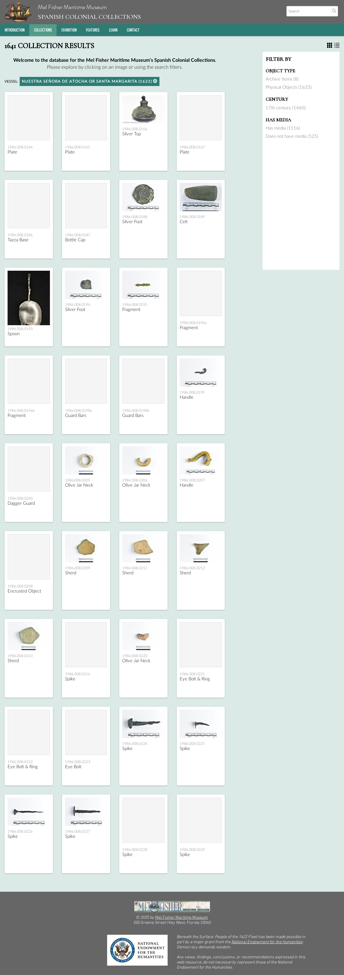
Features (93, 30)
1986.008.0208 (20, 586)
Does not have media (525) (292, 136)
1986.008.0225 (192, 743)
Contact (133, 30)
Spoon (14, 334)
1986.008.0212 (192, 568)
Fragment (131, 309)
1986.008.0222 (20, 762)
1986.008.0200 (20, 498)
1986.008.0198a (78, 410)
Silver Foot (132, 222)
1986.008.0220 (134, 656)
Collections (43, 30)
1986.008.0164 (20, 147)
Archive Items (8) (282, 79)
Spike (70, 679)
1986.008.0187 (77, 235)
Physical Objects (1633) (289, 87)
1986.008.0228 (134, 849)
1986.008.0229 (192, 849)
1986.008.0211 (134, 568)
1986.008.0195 (134, 304)
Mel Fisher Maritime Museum (73, 12)
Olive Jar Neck (79, 485)
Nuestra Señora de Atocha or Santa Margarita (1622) (89, 81)
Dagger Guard (21, 503)
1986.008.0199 (192, 392)
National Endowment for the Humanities (267, 942)
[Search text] (308, 11)
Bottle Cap (75, 240)
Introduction (15, 30)
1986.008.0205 (77, 480)
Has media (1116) (283, 128)
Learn (113, 30)
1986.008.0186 (20, 235)
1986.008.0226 (20, 831)
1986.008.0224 (134, 743)
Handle (186, 397)
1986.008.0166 (134, 129)
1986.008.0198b (135, 410)
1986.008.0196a (193, 323)
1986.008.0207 (192, 480)
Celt (184, 222)
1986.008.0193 (20, 329)
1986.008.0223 (77, 762)
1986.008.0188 (134, 217)
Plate (12, 152)
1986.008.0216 (77, 674)
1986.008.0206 (134, 480)
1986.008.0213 (20, 656)
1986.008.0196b (21, 410)
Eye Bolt (73, 767)
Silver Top (131, 134)
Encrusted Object (24, 591)
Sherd (70, 573)
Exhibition (69, 30)
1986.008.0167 (192, 147)
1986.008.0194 (77, 304)
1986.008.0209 (77, 568)
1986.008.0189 (192, 217)
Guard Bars (75, 415)
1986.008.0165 (77, 147)
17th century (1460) (286, 108)
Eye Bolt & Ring (195, 679)
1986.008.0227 (77, 831)
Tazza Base (18, 240)
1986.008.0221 (192, 674)
